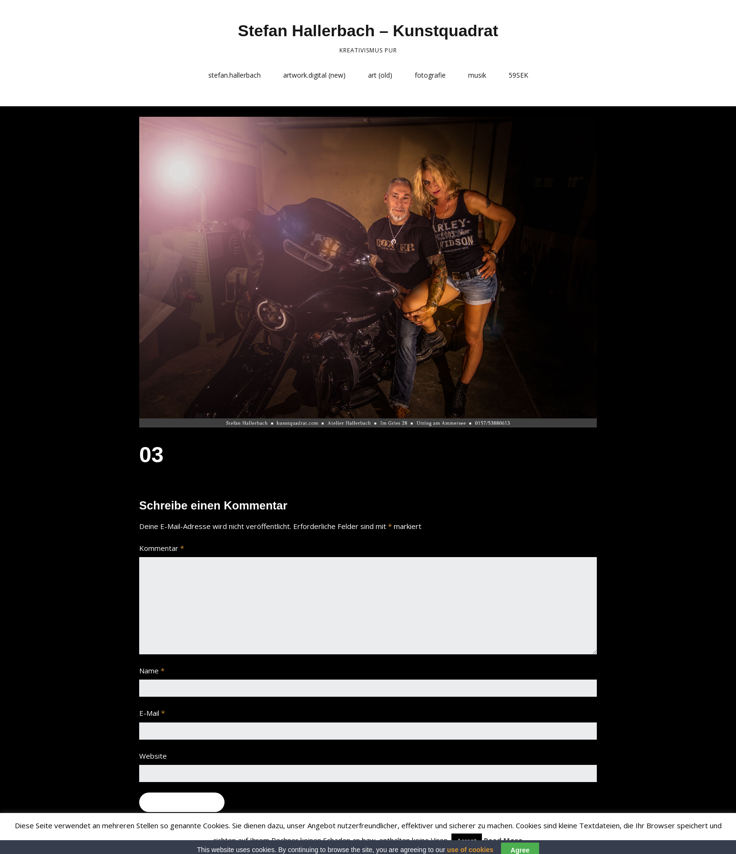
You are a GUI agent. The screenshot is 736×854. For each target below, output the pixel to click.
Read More (503, 840)
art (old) (380, 75)
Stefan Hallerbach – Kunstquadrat (368, 30)
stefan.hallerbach (234, 75)
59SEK (518, 75)
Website (153, 756)
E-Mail (152, 713)
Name (151, 670)
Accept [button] (466, 840)
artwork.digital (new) (314, 75)
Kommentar (161, 548)
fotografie (430, 75)
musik (477, 75)
